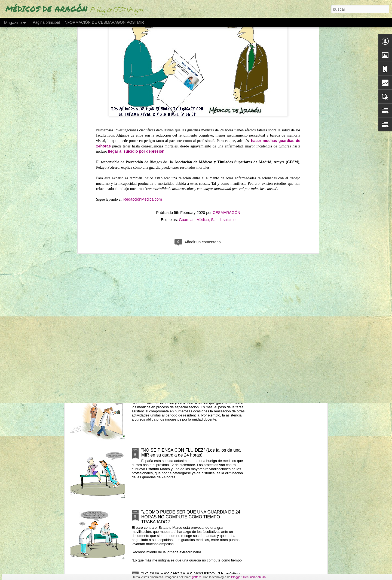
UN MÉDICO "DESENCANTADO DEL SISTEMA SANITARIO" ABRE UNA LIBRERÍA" (227, 228)
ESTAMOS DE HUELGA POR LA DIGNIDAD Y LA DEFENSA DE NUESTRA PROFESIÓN (97, 230)
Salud (216, 88)
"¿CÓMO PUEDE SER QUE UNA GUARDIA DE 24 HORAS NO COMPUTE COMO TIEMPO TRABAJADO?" (190, 517)
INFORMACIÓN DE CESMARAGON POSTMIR (104, 22)
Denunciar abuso (254, 577)
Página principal (46, 22)
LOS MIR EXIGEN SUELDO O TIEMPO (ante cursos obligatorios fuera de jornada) (192, 390)
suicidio (229, 88)
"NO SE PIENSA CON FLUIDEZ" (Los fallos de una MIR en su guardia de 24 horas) (191, 452)
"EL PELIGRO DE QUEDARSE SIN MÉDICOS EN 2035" (165, 223)
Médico (203, 88)
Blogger (236, 577)
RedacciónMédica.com (142, 67)
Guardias (186, 88)
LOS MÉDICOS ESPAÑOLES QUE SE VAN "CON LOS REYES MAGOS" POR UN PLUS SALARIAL (190, 329)
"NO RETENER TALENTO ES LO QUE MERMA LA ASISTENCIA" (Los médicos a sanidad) (295, 228)
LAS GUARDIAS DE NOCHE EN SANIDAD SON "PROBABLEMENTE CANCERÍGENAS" (188, 267)
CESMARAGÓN (226, 80)
